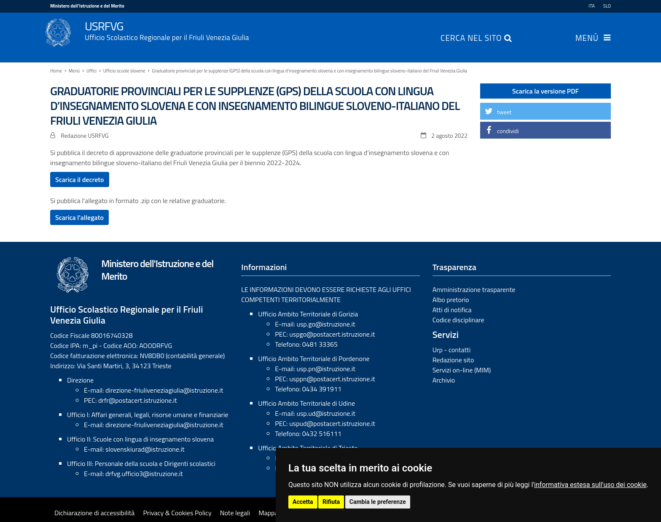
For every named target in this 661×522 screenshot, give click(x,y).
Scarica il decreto (79, 179)
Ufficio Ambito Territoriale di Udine (306, 403)
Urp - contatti (452, 350)
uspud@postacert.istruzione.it (332, 423)
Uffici (91, 70)
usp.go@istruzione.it (325, 324)
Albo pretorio (451, 299)
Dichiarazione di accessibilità (94, 513)
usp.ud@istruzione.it (325, 413)
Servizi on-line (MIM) (462, 370)
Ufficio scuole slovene (124, 70)
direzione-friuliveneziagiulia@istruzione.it (164, 390)
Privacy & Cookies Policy (177, 513)
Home (56, 70)
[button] (545, 111)
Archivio (444, 380)
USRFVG (348, 30)
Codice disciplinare (458, 320)
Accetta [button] (303, 501)
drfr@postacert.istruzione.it (137, 400)
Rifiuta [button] (331, 501)
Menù (587, 39)
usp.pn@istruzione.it (325, 369)
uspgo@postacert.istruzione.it (332, 334)
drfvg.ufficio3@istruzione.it (144, 473)
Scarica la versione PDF (545, 91)
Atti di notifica (452, 310)
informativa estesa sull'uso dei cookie (590, 485)
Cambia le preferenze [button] (377, 501)
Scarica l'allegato (79, 217)
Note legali (235, 513)
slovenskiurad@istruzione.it (145, 449)
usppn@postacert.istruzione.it (332, 379)
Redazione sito (453, 360)
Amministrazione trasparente (474, 289)
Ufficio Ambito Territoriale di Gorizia (308, 314)
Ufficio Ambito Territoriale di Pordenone (313, 358)
